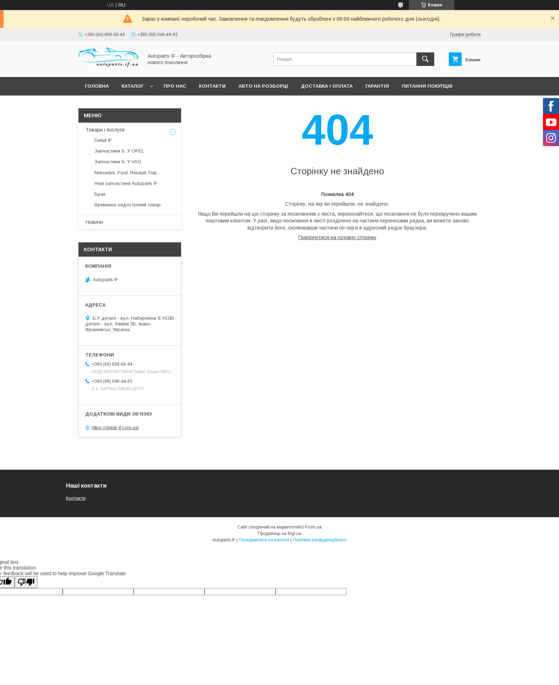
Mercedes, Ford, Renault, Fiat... (126, 172)
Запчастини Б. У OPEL (119, 151)
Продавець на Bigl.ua (279, 533)
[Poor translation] (26, 582)
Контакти (212, 86)
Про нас (175, 86)
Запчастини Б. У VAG (117, 161)
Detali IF (103, 140)
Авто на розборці (263, 86)
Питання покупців (427, 86)
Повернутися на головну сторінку (337, 237)
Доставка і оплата (327, 86)
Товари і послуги (105, 130)
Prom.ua (313, 527)
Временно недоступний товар (127, 204)
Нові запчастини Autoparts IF (126, 183)
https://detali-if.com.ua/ (115, 427)
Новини (94, 222)
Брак (100, 194)
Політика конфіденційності (320, 539)
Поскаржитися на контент (264, 539)
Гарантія (377, 86)
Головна (97, 86)
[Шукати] (425, 59)
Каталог (133, 86)
